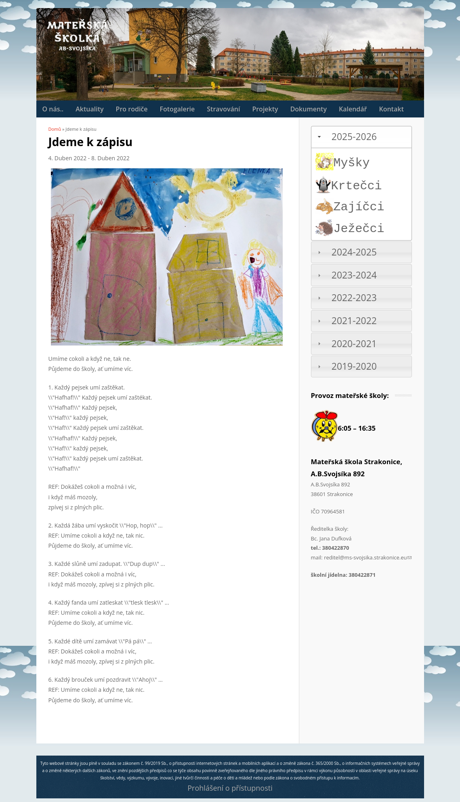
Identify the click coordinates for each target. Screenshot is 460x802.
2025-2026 (354, 136)
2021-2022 (354, 320)
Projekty (265, 109)
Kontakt (391, 109)
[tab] (361, 137)
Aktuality (89, 109)
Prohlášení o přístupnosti (229, 788)
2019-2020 (354, 366)
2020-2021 (354, 343)
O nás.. (53, 109)
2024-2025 (354, 252)
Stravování (223, 109)
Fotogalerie (177, 109)
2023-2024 (354, 275)
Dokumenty (308, 109)
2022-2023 (354, 297)
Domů (54, 129)
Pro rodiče (132, 109)
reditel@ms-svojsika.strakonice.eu (368, 557)
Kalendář (353, 109)
